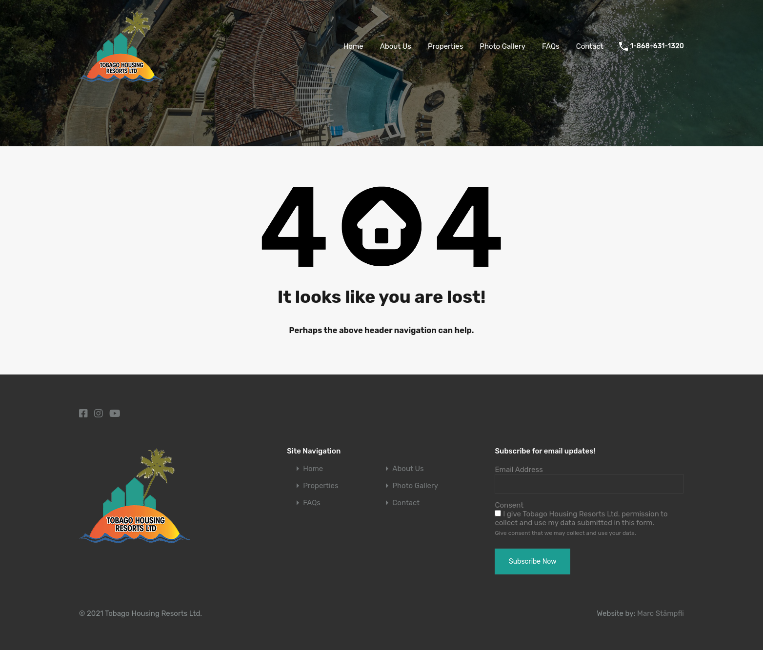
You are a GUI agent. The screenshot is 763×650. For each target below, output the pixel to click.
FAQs (551, 46)
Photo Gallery (502, 46)
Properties (445, 46)
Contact (589, 46)
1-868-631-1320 (657, 46)
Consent (509, 505)
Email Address (518, 469)
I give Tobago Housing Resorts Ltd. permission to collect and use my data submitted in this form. (581, 518)
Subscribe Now (532, 561)
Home (353, 46)
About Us (395, 46)
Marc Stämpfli (660, 613)
